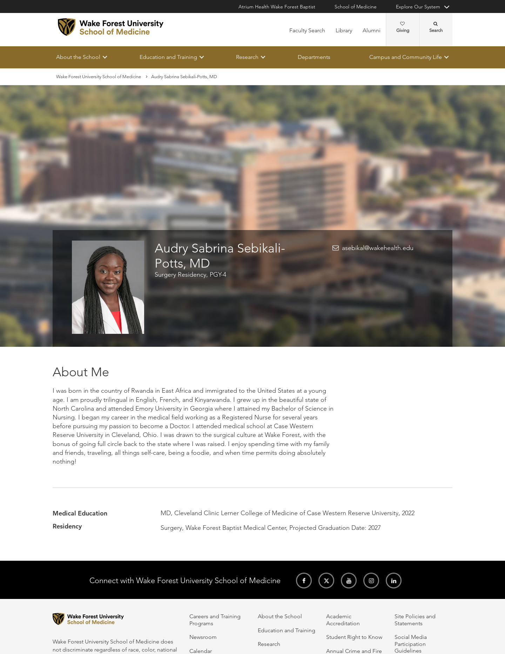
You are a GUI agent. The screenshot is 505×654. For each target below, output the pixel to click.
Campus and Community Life (405, 57)
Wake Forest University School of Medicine (98, 76)
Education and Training (168, 57)
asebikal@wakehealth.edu (377, 248)
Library (344, 30)
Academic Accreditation (343, 619)
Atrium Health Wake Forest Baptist (276, 7)
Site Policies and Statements (415, 619)
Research (247, 57)
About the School (78, 57)
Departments (314, 57)
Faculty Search (307, 30)
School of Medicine (356, 7)
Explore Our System (418, 7)
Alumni (372, 30)
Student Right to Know (354, 637)
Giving (402, 27)
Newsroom (203, 637)
